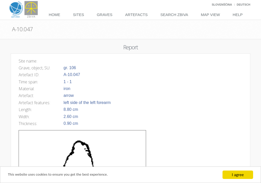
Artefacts (136, 14)
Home (54, 14)
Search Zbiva (174, 14)
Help (238, 14)
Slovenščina (222, 4)
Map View (210, 14)
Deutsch (243, 4)
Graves (104, 14)
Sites (78, 14)
